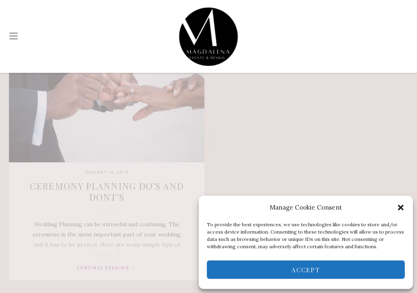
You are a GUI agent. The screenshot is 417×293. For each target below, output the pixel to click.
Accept (306, 270)
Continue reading (107, 268)
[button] (401, 207)
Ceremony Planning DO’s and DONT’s (107, 191)
